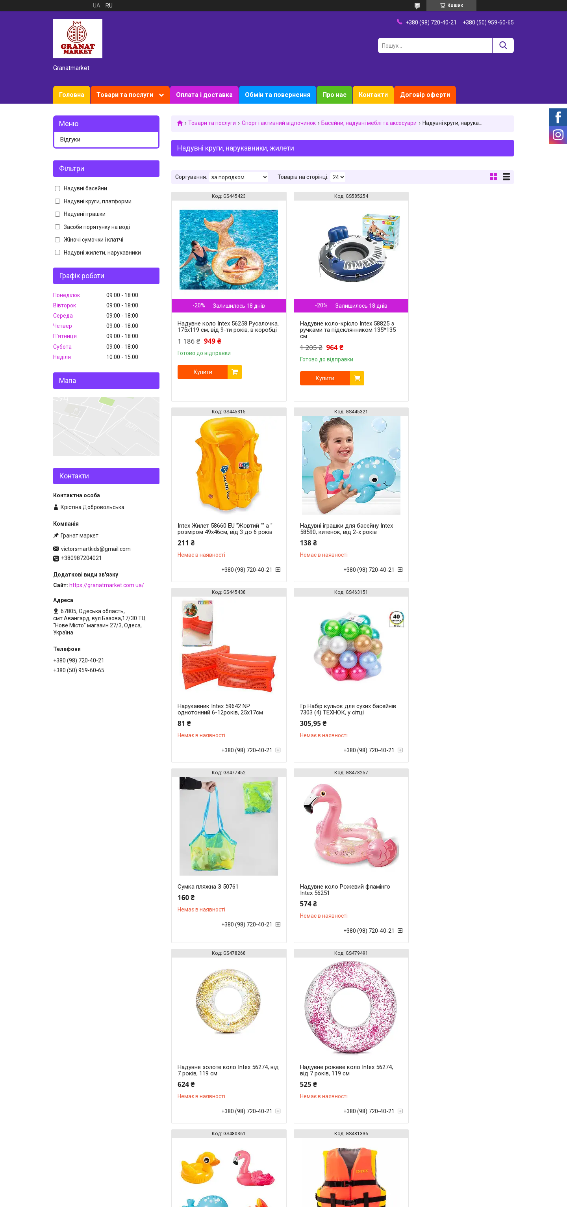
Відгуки (70, 139)
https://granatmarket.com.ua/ (106, 585)
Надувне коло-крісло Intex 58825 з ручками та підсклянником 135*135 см (341, 329)
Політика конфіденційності (332, 1199)
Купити (203, 378)
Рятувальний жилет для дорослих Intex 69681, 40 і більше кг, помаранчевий (224, 1086)
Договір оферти (425, 95)
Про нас (334, 95)
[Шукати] (503, 45)
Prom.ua (321, 1185)
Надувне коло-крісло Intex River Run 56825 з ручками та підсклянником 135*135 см (453, 1086)
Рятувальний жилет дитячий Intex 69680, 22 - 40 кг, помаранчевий (455, 889)
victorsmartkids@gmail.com (96, 549)
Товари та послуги (124, 95)
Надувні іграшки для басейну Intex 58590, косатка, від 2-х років (340, 1083)
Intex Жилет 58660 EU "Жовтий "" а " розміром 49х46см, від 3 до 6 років (457, 313)
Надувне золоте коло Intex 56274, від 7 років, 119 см (456, 709)
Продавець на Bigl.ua (284, 1192)
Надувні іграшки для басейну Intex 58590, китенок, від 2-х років (224, 529)
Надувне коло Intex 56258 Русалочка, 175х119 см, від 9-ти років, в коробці (220, 329)
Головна (71, 95)
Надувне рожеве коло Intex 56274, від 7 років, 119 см (224, 889)
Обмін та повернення (277, 95)
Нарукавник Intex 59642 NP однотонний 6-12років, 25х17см (336, 529)
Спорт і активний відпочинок (279, 123)
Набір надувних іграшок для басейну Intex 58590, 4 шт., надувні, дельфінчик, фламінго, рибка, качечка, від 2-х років (340, 896)
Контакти (373, 95)
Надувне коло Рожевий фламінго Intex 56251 (339, 709)
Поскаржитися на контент (269, 1199)
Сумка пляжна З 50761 (208, 706)
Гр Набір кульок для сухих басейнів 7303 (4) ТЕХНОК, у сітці (458, 529)
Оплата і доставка (204, 95)
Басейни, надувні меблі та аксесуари (369, 123)
